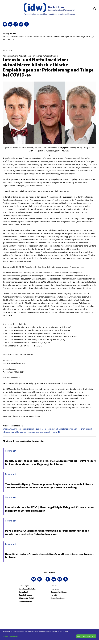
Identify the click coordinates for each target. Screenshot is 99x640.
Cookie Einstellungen (58, 598)
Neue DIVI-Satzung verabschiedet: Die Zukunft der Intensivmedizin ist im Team (49, 555)
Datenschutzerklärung (59, 592)
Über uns (54, 586)
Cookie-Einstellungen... (10, 636)
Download (66, 150)
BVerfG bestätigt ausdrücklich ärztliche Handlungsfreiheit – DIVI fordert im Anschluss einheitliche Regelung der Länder (50, 462)
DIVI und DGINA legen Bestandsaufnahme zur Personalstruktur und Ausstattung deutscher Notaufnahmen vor (47, 532)
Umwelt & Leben (25, 595)
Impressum (55, 589)
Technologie (24, 586)
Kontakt (54, 595)
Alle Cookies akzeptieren (86, 636)
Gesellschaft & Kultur (27, 589)
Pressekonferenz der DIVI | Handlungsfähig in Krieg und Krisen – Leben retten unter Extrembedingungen (49, 509)
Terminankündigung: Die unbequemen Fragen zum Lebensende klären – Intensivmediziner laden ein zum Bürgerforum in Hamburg (49, 485)
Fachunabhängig (25, 601)
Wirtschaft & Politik (26, 598)
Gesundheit (23, 592)
